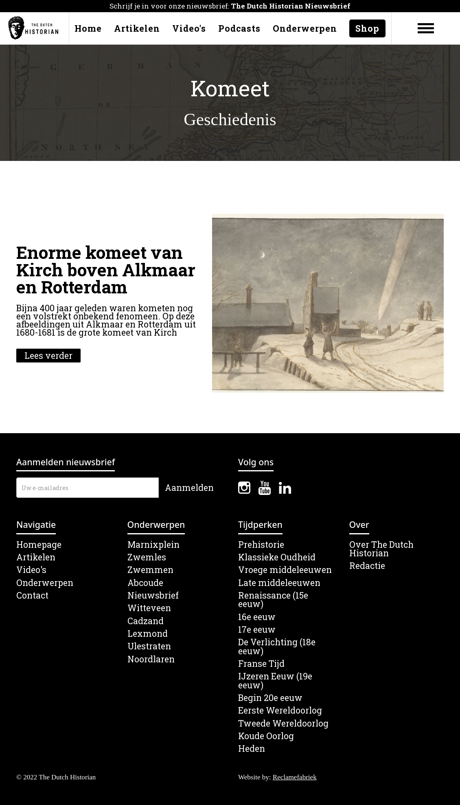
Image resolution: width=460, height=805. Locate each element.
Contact (32, 595)
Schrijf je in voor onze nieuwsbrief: (230, 6)
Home (88, 28)
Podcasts (239, 28)
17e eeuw (257, 629)
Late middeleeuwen (279, 583)
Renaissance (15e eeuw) (273, 600)
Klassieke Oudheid (276, 557)
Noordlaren (151, 659)
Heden (251, 748)
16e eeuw (257, 617)
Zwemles (146, 557)
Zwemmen (150, 570)
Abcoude (145, 583)
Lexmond (147, 633)
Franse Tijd (261, 664)
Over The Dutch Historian (381, 549)
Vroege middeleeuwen (285, 570)
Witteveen (149, 608)
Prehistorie (261, 544)
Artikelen (137, 28)
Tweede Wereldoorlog (283, 723)
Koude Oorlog (266, 736)
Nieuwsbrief (153, 595)
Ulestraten (149, 646)
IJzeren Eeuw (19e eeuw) (275, 681)
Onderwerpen (305, 28)
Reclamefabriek (295, 777)
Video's (189, 28)
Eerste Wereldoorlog (280, 710)
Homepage (38, 544)
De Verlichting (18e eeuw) (276, 646)
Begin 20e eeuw (270, 698)
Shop (367, 28)
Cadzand (145, 621)
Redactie (367, 566)
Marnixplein (153, 544)
